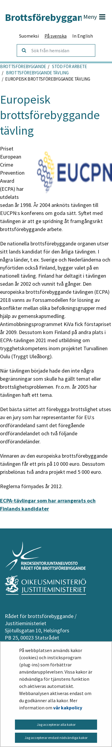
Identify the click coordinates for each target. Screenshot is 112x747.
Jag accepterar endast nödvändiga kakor (56, 737)
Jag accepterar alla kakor (56, 724)
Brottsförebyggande (23, 66)
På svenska (56, 36)
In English (82, 36)
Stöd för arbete (69, 66)
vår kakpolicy (67, 708)
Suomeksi (29, 36)
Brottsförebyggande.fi (47, 17)
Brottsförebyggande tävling (36, 73)
